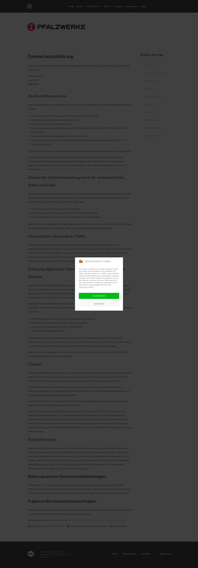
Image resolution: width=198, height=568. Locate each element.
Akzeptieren (99, 295)
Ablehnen (99, 303)
